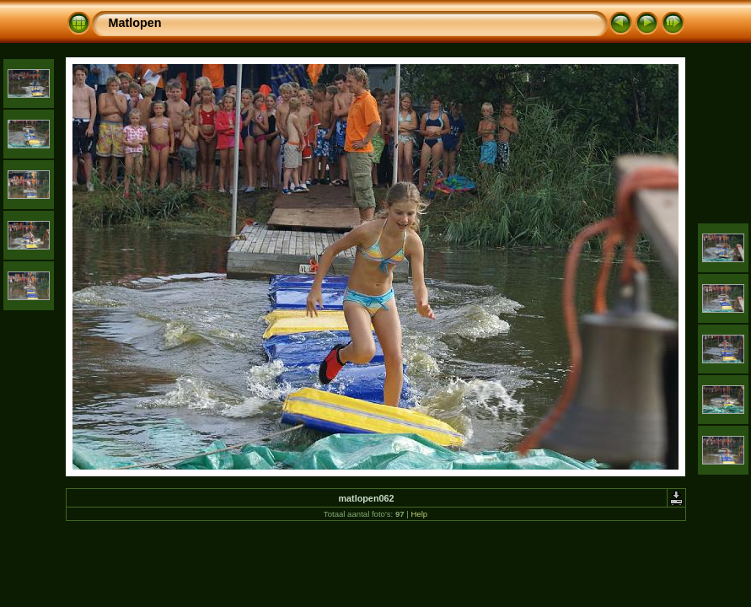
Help (418, 513)
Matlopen (135, 23)
